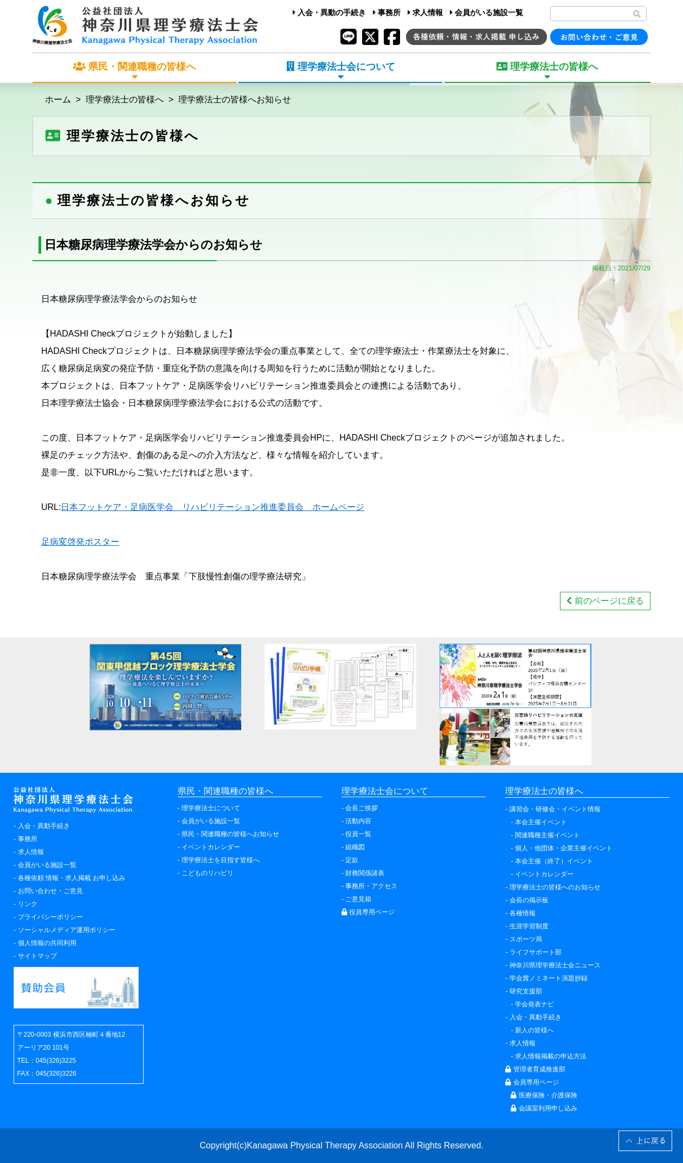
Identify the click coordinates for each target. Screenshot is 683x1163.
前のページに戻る (604, 600)
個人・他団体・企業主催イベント (564, 848)
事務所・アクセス (371, 886)
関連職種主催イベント (547, 835)
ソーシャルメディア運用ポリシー (66, 930)
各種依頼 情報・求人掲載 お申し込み (72, 878)
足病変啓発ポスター (80, 541)
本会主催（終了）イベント (554, 861)
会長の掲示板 (529, 900)
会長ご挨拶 (361, 808)
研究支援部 (526, 991)
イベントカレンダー (211, 847)
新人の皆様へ (534, 1030)
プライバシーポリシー (50, 917)
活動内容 (358, 821)
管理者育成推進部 (535, 1069)
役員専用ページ (368, 912)
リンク (27, 904)
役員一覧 (358, 834)
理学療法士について (211, 808)
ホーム (58, 99)
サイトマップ (37, 956)
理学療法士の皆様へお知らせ (234, 99)
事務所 (387, 12)
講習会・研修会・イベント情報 (555, 809)
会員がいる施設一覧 (486, 12)
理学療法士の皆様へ (125, 99)
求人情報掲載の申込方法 (551, 1056)
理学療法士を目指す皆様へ (221, 860)
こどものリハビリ (208, 873)
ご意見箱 (358, 899)
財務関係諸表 (364, 873)
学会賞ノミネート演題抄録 (549, 978)
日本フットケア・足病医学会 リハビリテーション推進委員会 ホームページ (212, 507)
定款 (351, 860)
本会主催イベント (541, 822)
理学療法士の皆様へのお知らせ (555, 887)
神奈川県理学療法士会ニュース (555, 965)
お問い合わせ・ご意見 (50, 891)
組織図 (355, 847)
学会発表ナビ (534, 1004)
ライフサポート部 (536, 952)
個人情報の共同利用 (47, 943)
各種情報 (523, 913)
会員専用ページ (531, 1082)
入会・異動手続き (44, 826)
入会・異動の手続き (329, 12)
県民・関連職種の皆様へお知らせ (230, 834)
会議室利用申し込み (544, 1108)
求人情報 (425, 12)
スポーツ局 (526, 939)
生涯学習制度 (529, 926)
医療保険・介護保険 (544, 1095)
